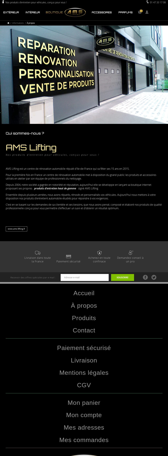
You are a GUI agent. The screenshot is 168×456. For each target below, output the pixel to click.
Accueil (84, 293)
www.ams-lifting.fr (16, 229)
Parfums (125, 12)
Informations (18, 23)
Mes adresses (84, 427)
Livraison (84, 360)
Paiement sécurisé (84, 347)
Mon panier (84, 402)
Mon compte (84, 415)
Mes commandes (84, 439)
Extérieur (11, 12)
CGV (84, 385)
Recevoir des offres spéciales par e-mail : (60, 277)
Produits (84, 318)
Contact (84, 330)
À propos (84, 305)
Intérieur (33, 12)
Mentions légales (84, 372)
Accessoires (102, 12)
